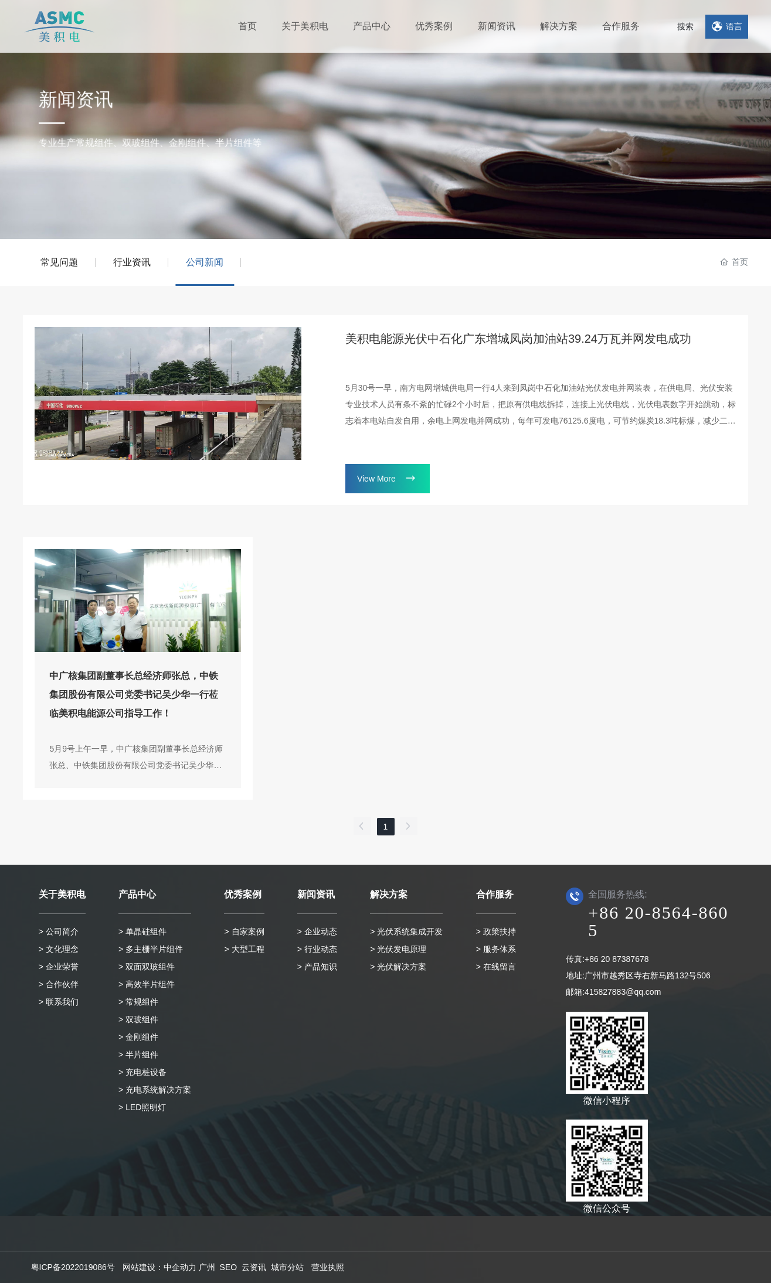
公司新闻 (204, 262)
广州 (207, 1267)
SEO (228, 1267)
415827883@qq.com (623, 992)
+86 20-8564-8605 (658, 921)
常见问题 (59, 262)
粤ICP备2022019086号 (73, 1267)
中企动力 (180, 1267)
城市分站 (287, 1267)
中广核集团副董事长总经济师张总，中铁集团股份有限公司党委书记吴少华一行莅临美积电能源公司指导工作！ (133, 694)
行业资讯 (132, 262)
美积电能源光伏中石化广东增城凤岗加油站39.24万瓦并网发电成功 (518, 338)
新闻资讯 (64, 107)
